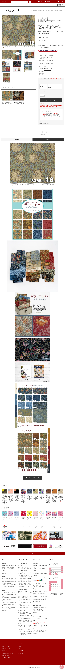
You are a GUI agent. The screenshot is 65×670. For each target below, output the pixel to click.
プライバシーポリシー (6, 655)
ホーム (39, 16)
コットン (46, 21)
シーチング (50, 21)
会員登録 (47, 1)
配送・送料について (6, 648)
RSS (3, 659)
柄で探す (42, 16)
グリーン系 (46, 18)
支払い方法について (6, 646)
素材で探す (42, 21)
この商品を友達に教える (43, 131)
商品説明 (17, 139)
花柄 (45, 16)
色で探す (42, 17)
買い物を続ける (41, 134)
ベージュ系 (46, 17)
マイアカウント (21, 643)
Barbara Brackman (47, 70)
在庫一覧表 (43, 91)
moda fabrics (48, 19)
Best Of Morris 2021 (48, 68)
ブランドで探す (43, 19)
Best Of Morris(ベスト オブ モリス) (56, 20)
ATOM (6, 659)
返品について (41, 121)
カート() (60, 1)
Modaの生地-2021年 (41, 25)
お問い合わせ (20, 653)
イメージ (48, 139)
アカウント (41, 1)
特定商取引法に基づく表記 (44, 123)
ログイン (53, 1)
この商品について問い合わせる (44, 132)
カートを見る (20, 650)
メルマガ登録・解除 (6, 657)
